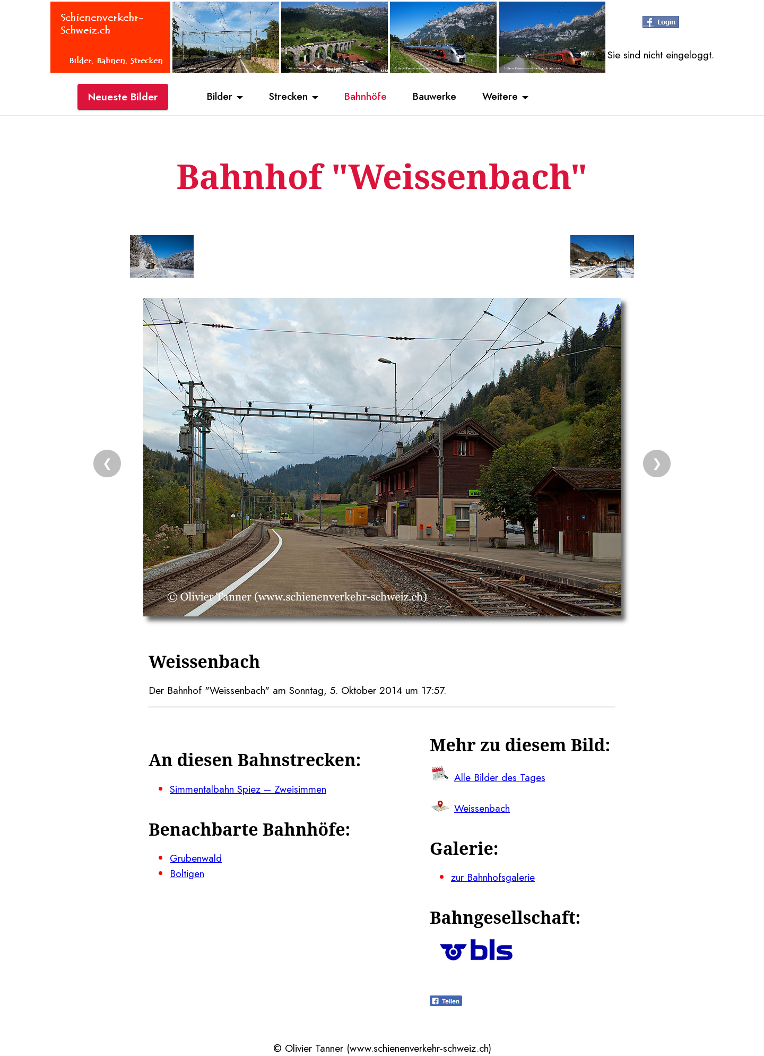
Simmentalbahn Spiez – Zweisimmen (248, 789)
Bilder (217, 97)
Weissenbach (482, 808)
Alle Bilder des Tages (499, 777)
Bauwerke (435, 97)
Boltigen (187, 873)
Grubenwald (196, 858)
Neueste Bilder (123, 97)
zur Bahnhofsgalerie (493, 877)
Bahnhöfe (365, 97)
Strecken (287, 97)
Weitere (502, 97)
